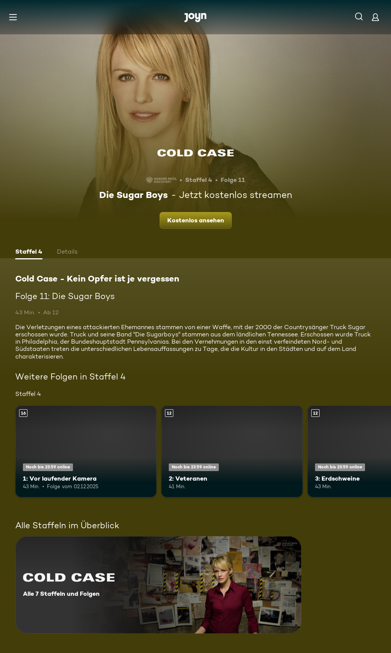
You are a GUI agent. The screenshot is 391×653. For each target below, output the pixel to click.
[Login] (375, 17)
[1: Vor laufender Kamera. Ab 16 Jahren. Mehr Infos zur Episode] (86, 451)
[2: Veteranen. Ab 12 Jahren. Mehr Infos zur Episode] (231, 451)
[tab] (29, 252)
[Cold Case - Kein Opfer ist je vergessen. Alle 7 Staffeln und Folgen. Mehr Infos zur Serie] (158, 585)
